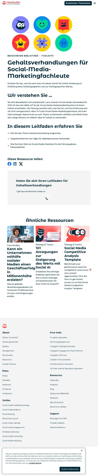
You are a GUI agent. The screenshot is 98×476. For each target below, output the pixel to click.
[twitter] (21, 164)
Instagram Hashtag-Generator (62, 346)
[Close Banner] (81, 450)
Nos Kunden (7, 355)
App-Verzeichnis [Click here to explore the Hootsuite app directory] (56, 402)
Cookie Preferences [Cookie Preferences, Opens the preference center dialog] (69, 469)
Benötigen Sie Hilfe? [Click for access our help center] (58, 418)
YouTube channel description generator (66, 368)
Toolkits (47, 56)
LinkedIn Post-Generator (60, 360)
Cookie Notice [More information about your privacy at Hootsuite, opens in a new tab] (35, 463)
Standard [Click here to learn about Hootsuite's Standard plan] (6, 380)
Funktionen (7, 393)
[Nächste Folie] (90, 269)
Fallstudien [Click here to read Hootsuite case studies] (54, 380)
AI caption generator (58, 337)
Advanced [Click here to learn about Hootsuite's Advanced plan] (6, 385)
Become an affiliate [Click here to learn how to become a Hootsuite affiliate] (58, 407)
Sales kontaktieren (57, 427)
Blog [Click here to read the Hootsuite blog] (52, 389)
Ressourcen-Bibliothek (23, 56)
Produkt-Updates (57, 423)
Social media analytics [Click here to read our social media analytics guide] (11, 410)
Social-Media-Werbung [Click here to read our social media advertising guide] (11, 441)
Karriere (5, 346)
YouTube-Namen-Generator (61, 364)
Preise (5, 376)
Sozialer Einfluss (9, 364)
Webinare (54, 398)
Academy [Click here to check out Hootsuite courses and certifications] (54, 385)
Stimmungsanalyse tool (60, 342)
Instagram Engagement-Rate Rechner (66, 351)
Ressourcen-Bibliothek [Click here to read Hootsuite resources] (59, 393)
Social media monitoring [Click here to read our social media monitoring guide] (12, 436)
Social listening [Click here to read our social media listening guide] (8, 414)
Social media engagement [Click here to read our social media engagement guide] (13, 427)
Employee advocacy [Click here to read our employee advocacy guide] (10, 432)
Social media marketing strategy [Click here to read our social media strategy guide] (15, 405)
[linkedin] (15, 164)
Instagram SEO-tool (58, 355)
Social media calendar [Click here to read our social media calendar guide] (11, 423)
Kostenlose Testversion (78, 3)
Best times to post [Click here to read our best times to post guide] (10, 418)
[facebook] (9, 164)
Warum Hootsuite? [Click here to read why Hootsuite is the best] (10, 337)
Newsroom (7, 360)
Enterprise (6, 389)
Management (8, 351)
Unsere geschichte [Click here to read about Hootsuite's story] (10, 342)
